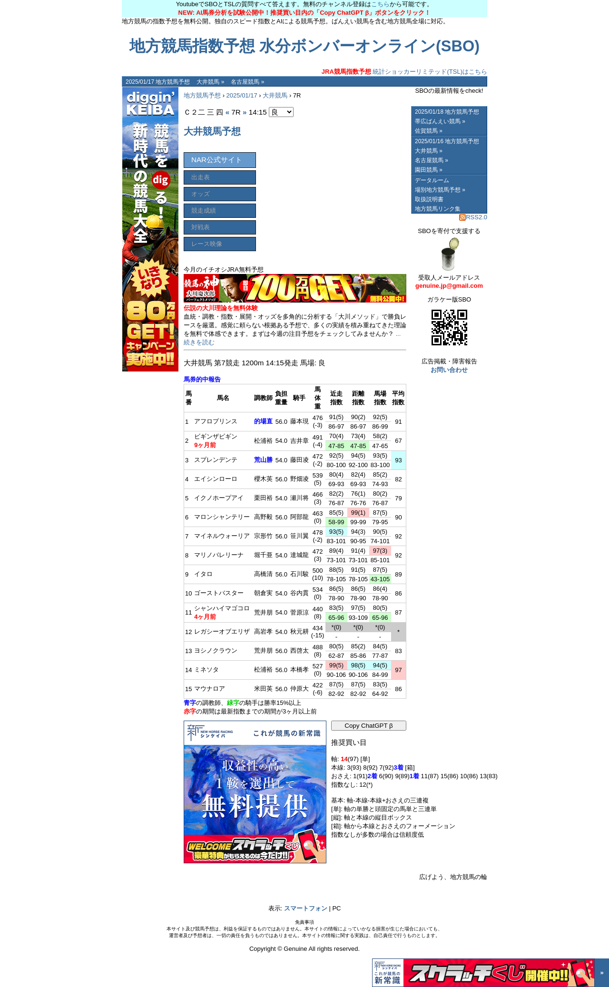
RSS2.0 (473, 217)
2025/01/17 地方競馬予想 (158, 81)
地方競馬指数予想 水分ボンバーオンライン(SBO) (304, 46)
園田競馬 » (428, 169)
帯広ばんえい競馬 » (440, 121)
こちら (380, 4)
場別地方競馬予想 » (440, 189)
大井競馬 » (210, 81)
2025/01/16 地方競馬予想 (447, 141)
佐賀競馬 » (428, 130)
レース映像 (206, 243)
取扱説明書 (429, 199)
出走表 (200, 177)
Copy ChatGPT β (368, 725)
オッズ (200, 193)
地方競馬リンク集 (438, 208)
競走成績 (203, 210)
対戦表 (200, 227)
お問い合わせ (449, 369)
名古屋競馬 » (247, 81)
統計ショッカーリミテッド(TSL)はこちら (404, 71)
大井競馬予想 (212, 131)
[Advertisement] (335, 188)
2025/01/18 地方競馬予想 (447, 111)
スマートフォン (305, 908)
